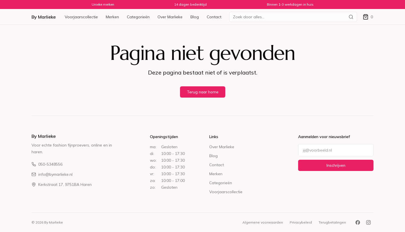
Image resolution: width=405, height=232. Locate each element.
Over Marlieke (170, 16)
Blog (194, 16)
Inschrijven (336, 165)
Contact (214, 16)
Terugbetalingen (332, 222)
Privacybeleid (301, 222)
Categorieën (138, 16)
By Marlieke (44, 17)
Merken (112, 16)
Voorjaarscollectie (81, 16)
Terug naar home (203, 91)
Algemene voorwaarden (262, 222)
